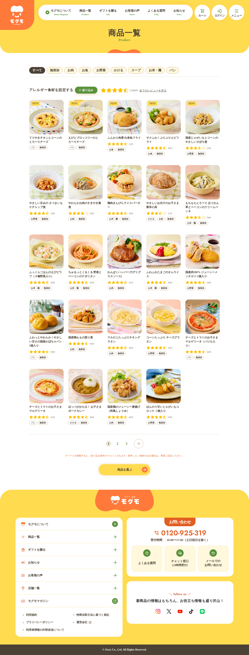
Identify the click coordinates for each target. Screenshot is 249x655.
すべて (37, 70)
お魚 (85, 70)
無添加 (54, 70)
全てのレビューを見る (153, 90)
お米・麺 (155, 70)
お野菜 (101, 70)
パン (172, 70)
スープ (136, 70)
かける (118, 70)
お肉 (71, 70)
